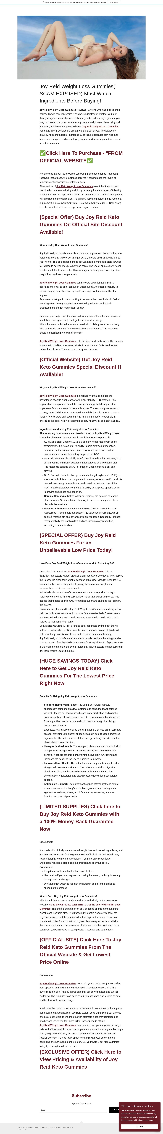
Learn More (114, 2)
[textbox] (73, 1110)
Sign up (116, 1110)
